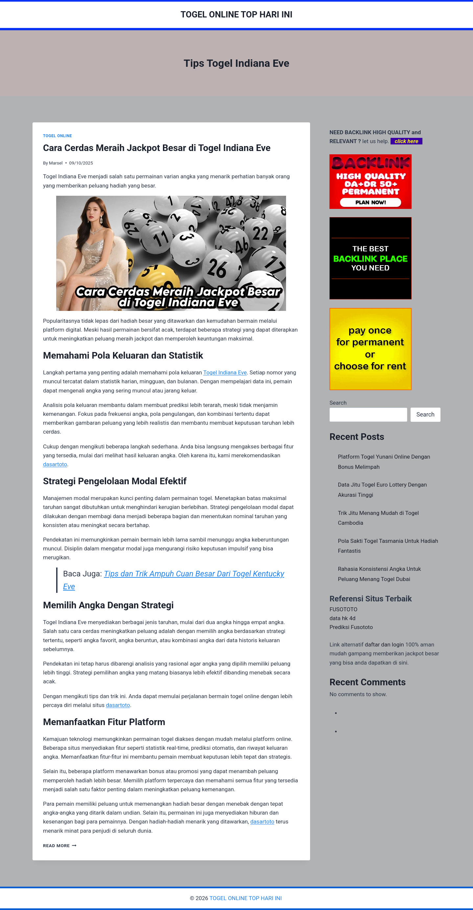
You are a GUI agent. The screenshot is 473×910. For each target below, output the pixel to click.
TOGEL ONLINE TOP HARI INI (246, 898)
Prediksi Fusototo (351, 627)
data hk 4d (342, 618)
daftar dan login (384, 644)
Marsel (55, 162)
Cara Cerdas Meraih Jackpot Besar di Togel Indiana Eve (157, 147)
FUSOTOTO (343, 609)
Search (338, 402)
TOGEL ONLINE (57, 136)
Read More (60, 845)
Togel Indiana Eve (225, 372)
